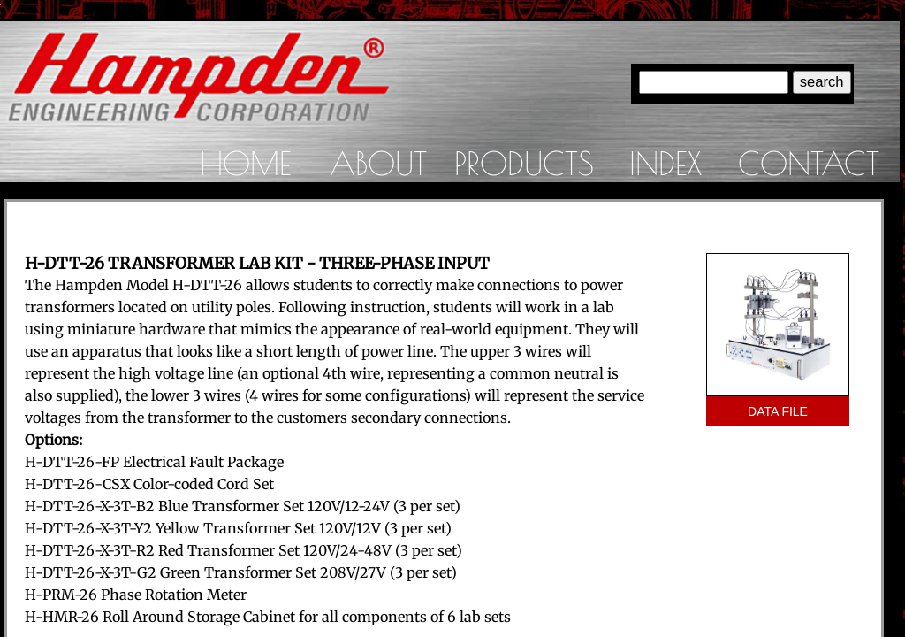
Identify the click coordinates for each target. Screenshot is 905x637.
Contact (808, 162)
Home (245, 162)
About (378, 162)
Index (665, 162)
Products (524, 162)
